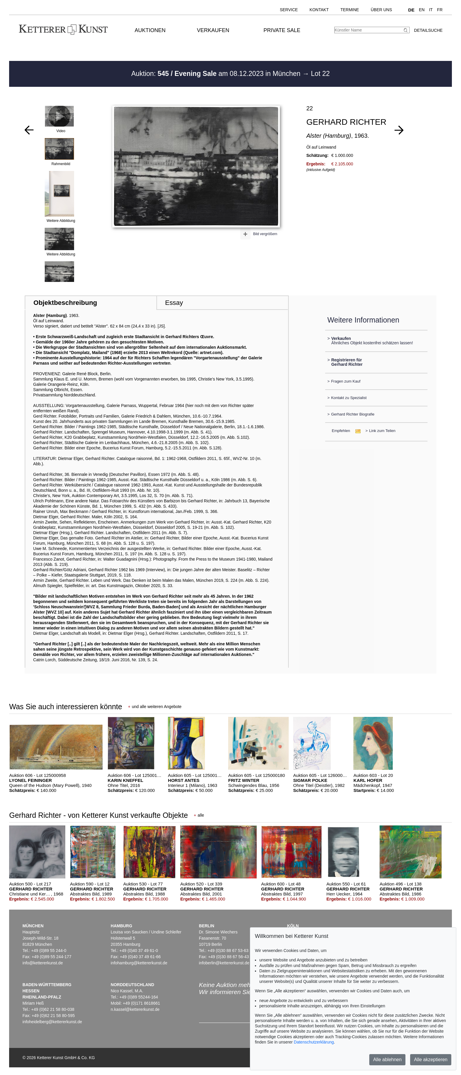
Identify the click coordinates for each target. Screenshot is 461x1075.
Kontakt (319, 9)
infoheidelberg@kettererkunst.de (52, 1021)
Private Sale (281, 30)
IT (430, 9)
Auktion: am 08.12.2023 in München (216, 73)
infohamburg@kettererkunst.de (139, 963)
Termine (349, 9)
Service (289, 9)
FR (440, 9)
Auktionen (150, 30)
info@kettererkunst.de (43, 963)
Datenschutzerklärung (314, 1042)
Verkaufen (213, 30)
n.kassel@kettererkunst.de (135, 1009)
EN (422, 9)
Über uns (381, 9)
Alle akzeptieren (430, 1059)
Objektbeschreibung (65, 302)
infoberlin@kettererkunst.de (224, 963)
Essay (174, 302)
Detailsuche (428, 30)
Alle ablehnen (387, 1059)
